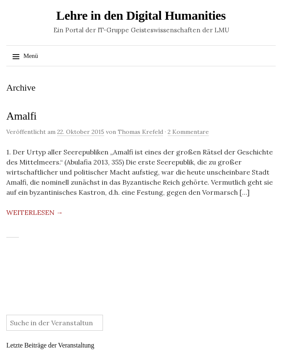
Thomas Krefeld (140, 132)
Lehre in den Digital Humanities (141, 15)
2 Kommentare (188, 132)
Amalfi (21, 116)
